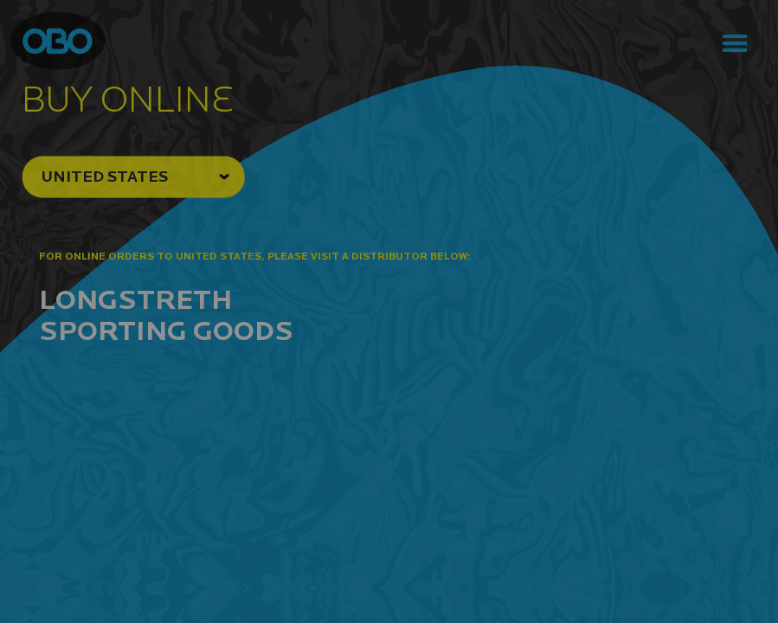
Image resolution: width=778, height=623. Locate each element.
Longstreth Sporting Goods (166, 314)
